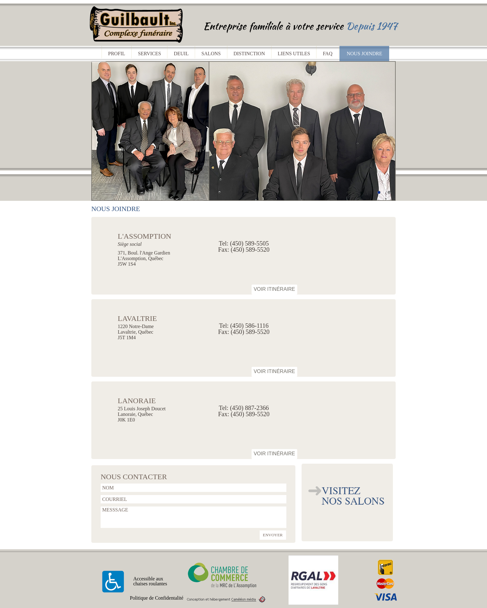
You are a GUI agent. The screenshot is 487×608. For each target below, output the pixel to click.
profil (116, 53)
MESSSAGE (193, 517)
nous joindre (364, 53)
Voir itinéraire (274, 289)
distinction (249, 53)
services (149, 53)
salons (211, 53)
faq (327, 53)
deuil (181, 53)
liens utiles (294, 53)
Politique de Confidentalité (156, 598)
